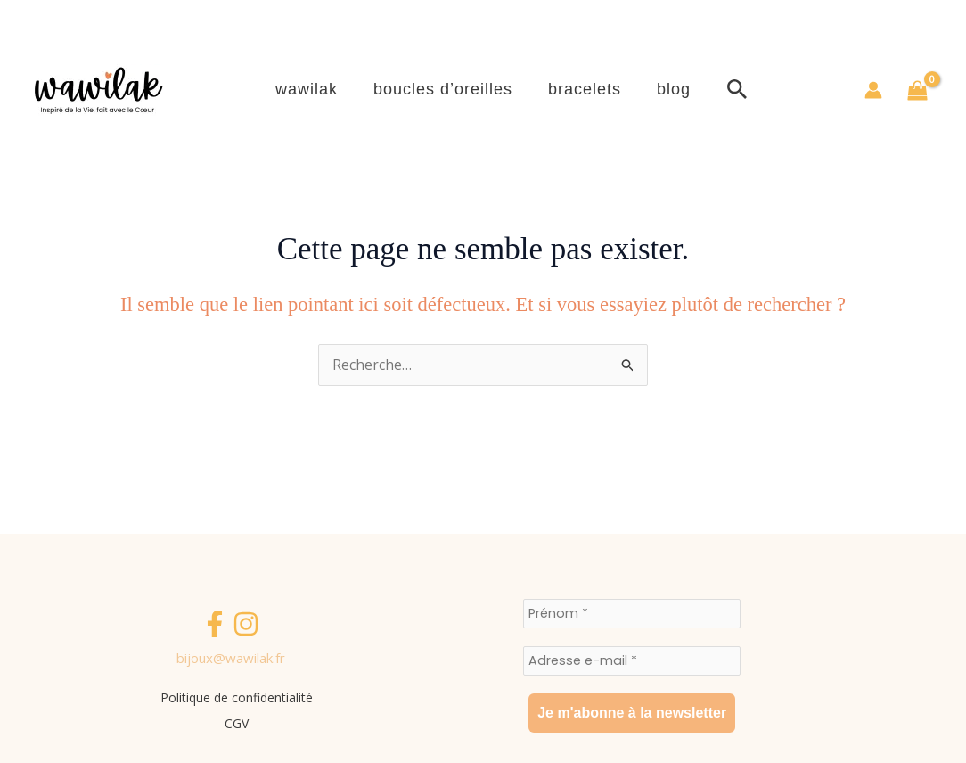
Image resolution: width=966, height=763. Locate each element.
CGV (241, 721)
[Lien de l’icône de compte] (873, 90)
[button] (822, 90)
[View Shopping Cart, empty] (917, 90)
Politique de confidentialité (241, 698)
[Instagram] (246, 627)
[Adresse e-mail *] (632, 660)
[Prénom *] (632, 614)
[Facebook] (214, 627)
